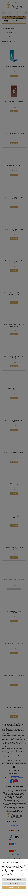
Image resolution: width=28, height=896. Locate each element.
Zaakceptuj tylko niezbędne (14, 879)
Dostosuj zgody (14, 883)
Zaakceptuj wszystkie (14, 887)
